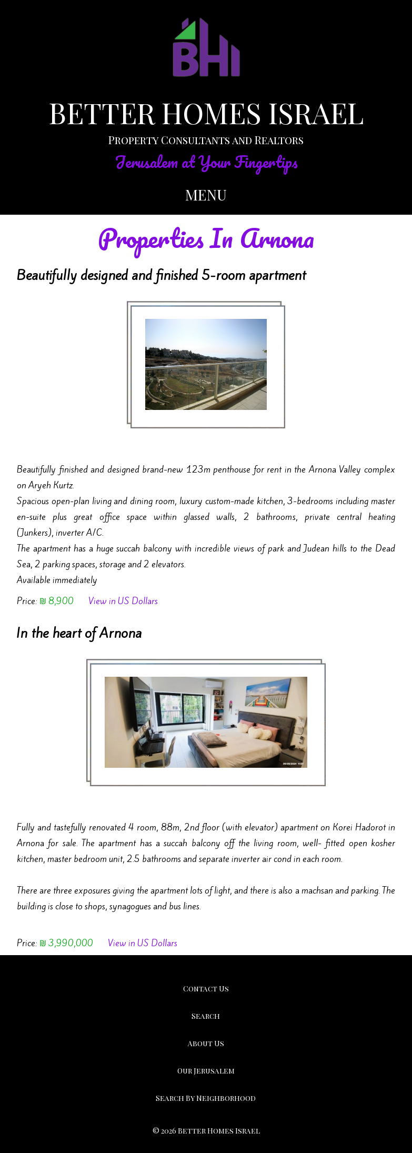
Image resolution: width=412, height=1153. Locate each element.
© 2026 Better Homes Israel (206, 1131)
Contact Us (206, 989)
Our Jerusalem (206, 1071)
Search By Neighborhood (206, 1098)
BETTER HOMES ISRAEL (206, 113)
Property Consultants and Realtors (206, 140)
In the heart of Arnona (79, 633)
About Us (206, 1043)
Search (206, 1016)
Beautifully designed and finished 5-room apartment (161, 275)
